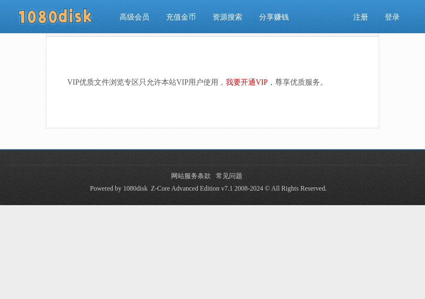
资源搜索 (227, 17)
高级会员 (134, 17)
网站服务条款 (191, 175)
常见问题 (229, 175)
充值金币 (181, 17)
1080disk (135, 188)
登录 (392, 17)
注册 (360, 17)
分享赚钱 (274, 17)
